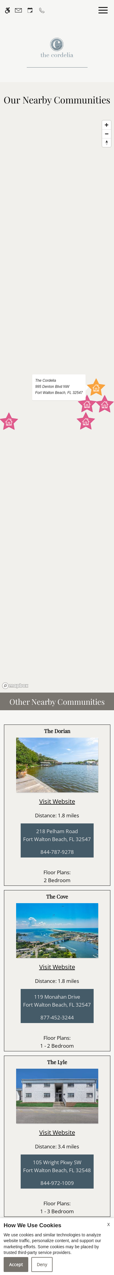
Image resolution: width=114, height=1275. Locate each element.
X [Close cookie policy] (108, 1224)
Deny (42, 1264)
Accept (16, 1264)
